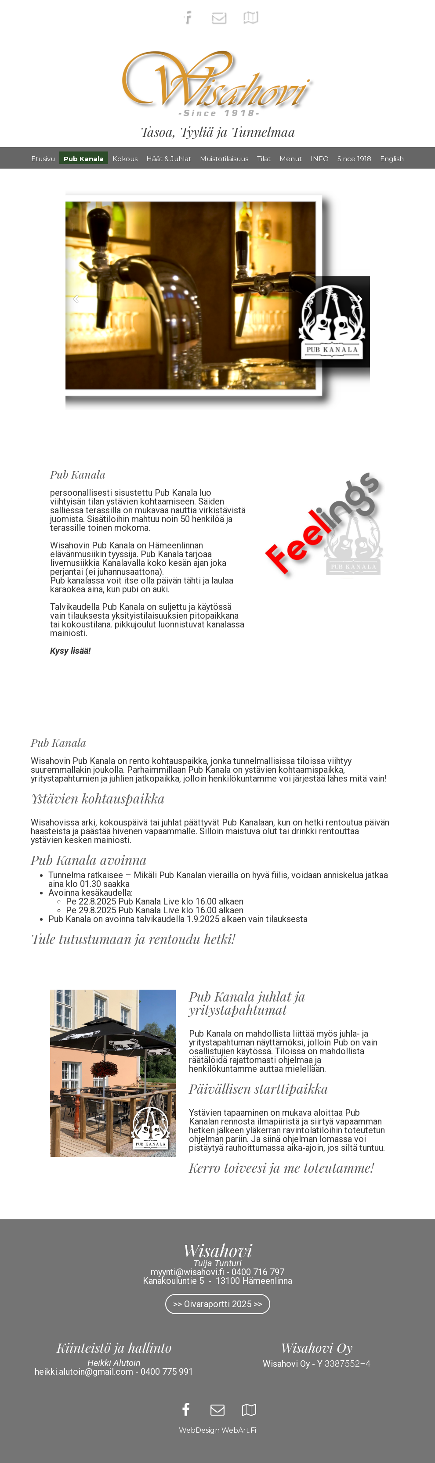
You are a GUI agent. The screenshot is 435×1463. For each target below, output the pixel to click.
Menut (290, 159)
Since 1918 (354, 159)
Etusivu (43, 159)
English (392, 159)
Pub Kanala (84, 159)
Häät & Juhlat (168, 159)
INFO (320, 159)
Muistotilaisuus (224, 159)
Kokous (125, 159)
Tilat (264, 159)
